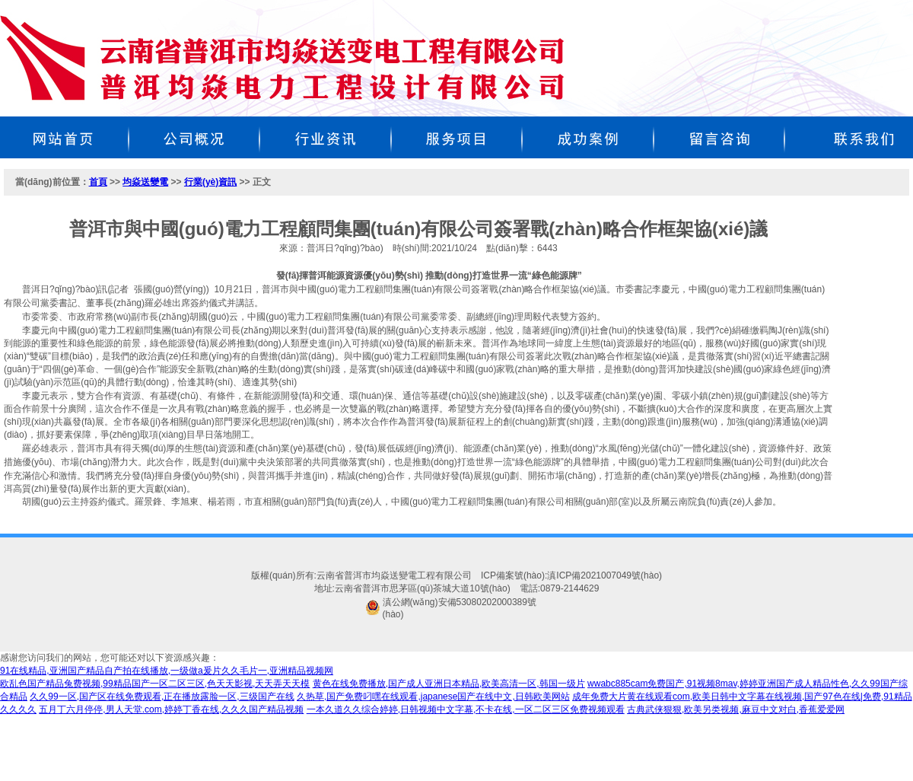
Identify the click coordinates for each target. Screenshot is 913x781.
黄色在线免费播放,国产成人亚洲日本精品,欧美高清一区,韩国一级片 (449, 683)
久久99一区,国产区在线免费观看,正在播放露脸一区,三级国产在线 (162, 696)
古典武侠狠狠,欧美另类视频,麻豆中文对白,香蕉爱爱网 (736, 709)
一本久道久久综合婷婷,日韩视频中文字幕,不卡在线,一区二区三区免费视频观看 (466, 709)
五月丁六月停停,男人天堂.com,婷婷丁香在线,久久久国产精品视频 (171, 709)
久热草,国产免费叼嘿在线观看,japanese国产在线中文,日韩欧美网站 (433, 696)
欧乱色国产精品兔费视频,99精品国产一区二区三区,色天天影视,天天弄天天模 (155, 683)
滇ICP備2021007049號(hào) (604, 575)
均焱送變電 (145, 182)
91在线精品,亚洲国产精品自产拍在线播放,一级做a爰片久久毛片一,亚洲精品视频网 (166, 670)
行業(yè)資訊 (210, 182)
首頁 (98, 182)
